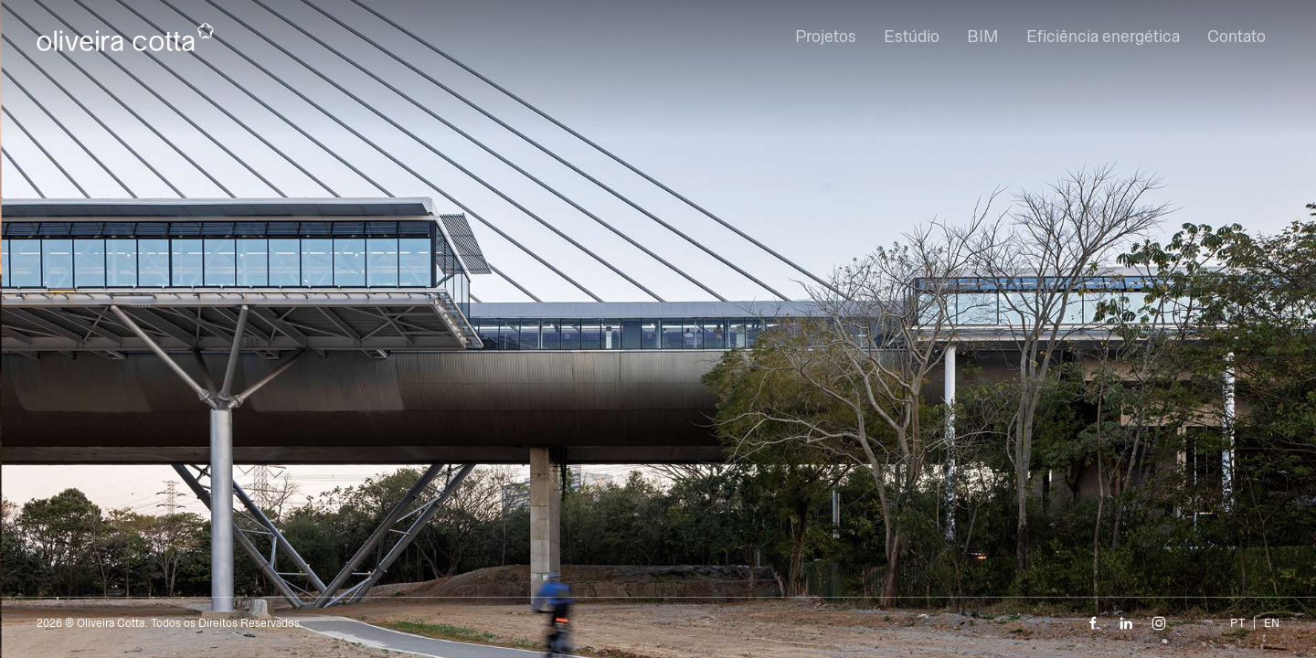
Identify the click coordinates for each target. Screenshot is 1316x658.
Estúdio (911, 36)
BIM (983, 36)
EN (1271, 623)
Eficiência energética (1103, 36)
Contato (1236, 36)
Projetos (825, 36)
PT (1237, 623)
